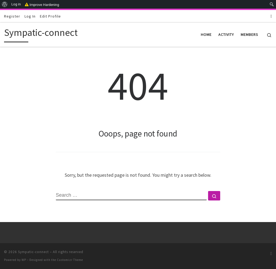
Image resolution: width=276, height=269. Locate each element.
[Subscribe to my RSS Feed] (271, 16)
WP (24, 260)
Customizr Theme (70, 260)
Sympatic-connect (33, 252)
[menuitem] (4, 4)
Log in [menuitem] (16, 4)
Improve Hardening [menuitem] (42, 4)
